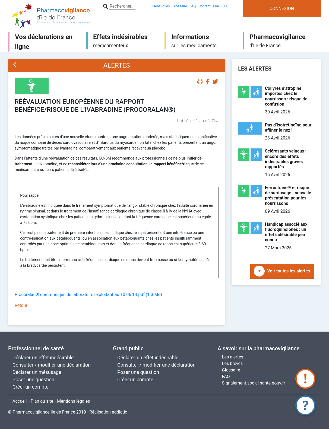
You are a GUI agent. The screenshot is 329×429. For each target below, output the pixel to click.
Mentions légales (73, 401)
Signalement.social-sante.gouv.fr (253, 383)
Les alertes (232, 357)
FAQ (226, 376)
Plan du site (42, 401)
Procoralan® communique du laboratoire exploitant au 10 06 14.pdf (88, 294)
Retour (21, 305)
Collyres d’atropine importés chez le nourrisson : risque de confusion (286, 96)
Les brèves (232, 363)
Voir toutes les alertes (288, 271)
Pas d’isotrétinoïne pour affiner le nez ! (288, 127)
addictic (119, 412)
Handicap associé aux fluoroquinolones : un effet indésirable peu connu (286, 232)
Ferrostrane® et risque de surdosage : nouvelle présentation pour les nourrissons (288, 195)
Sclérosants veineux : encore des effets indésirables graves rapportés (285, 158)
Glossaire (231, 370)
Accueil (19, 401)
